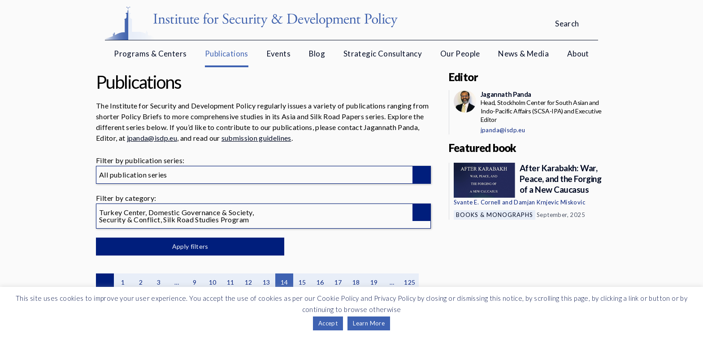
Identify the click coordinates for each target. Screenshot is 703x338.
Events (279, 53)
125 (409, 282)
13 (266, 282)
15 (302, 282)
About (578, 53)
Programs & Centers (150, 53)
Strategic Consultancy (382, 53)
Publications (226, 53)
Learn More (369, 323)
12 (248, 282)
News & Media (523, 53)
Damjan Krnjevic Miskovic (549, 202)
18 (356, 282)
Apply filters (190, 246)
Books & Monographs (494, 214)
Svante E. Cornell (477, 202)
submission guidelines (256, 138)
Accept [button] (328, 323)
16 (320, 282)
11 (230, 282)
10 (213, 282)
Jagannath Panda (506, 94)
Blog (317, 53)
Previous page (105, 282)
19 (374, 282)
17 (338, 282)
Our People (460, 53)
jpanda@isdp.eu (152, 138)
